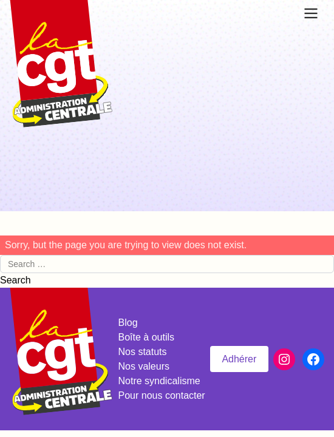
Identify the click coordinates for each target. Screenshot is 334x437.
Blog (128, 322)
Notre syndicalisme (159, 381)
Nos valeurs (143, 366)
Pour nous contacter (161, 395)
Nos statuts (142, 352)
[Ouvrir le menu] (311, 13)
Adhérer (239, 359)
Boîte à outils (146, 337)
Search (15, 280)
